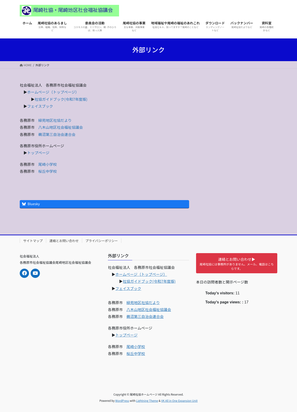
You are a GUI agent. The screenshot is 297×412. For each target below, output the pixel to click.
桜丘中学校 (47, 171)
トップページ (38, 152)
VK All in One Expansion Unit (179, 401)
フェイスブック (40, 106)
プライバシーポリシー (101, 240)
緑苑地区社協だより (55, 120)
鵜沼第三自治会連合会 (56, 134)
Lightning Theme (147, 401)
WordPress (122, 401)
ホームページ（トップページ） (53, 92)
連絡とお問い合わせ (64, 240)
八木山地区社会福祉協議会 (60, 127)
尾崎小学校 (47, 164)
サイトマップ (33, 240)
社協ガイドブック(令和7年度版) (61, 99)
